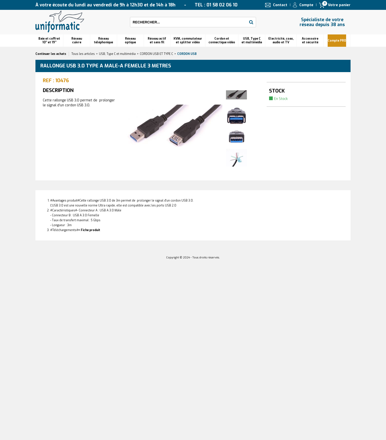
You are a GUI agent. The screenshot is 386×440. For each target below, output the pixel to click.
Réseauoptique (130, 40)
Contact (280, 4)
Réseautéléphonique (103, 40)
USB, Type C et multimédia (251, 40)
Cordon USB (187, 54)
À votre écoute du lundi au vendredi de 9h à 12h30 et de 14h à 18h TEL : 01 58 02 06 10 (136, 5)
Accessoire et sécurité (310, 40)
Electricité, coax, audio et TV (280, 40)
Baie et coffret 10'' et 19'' (49, 40)
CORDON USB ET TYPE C (156, 54)
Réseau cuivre (76, 40)
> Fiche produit (89, 230)
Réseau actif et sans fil (157, 40)
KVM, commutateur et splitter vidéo (188, 40)
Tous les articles (83, 54)
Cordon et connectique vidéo (222, 40)
